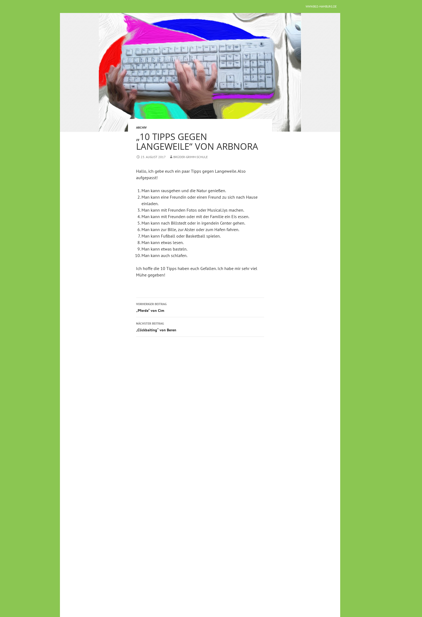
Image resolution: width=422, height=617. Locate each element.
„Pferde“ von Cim (200, 307)
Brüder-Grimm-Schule (191, 157)
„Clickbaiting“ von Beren (200, 326)
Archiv (141, 127)
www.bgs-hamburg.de (321, 6)
